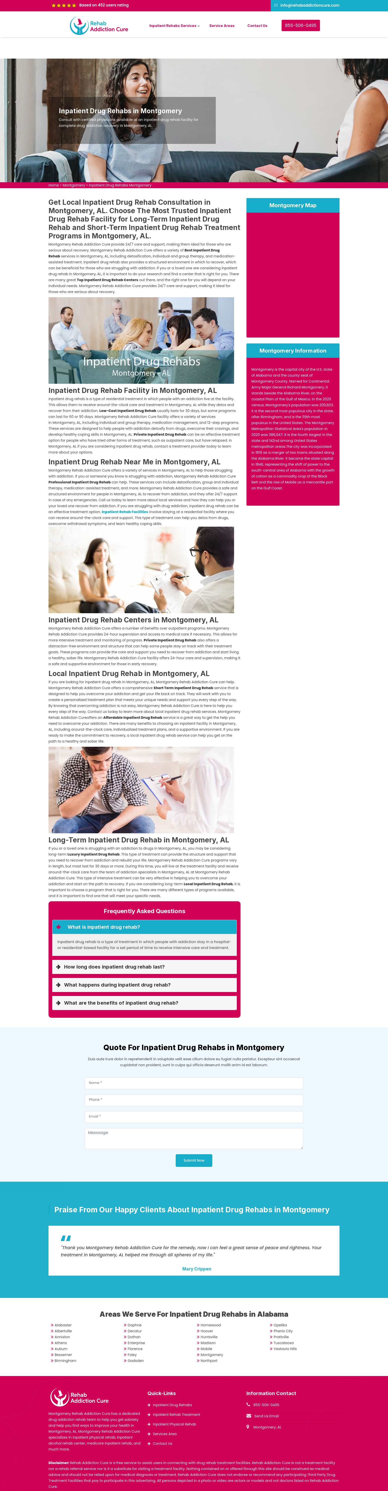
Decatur (135, 1309)
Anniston (62, 1315)
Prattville (281, 1315)
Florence (135, 1327)
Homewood (211, 1303)
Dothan (134, 1315)
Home (53, 163)
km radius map (293, 255)
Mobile (206, 1327)
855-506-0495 (300, 25)
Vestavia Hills (285, 1327)
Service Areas (222, 25)
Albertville (63, 1309)
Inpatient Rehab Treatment (176, 1393)
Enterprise (136, 1321)
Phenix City (283, 1309)
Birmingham (65, 1339)
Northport (209, 1339)
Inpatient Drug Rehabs (172, 1383)
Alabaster (63, 1303)
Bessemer (63, 1333)
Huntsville (209, 1315)
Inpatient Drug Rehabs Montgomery (120, 163)
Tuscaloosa (284, 1321)
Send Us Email (266, 1394)
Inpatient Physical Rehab (174, 1403)
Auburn (61, 1327)
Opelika (280, 1303)
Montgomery (74, 163)
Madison (208, 1321)
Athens (61, 1321)
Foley (132, 1333)
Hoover (207, 1309)
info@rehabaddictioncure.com (310, 5)
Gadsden (136, 1339)
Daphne (135, 1303)
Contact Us (257, 25)
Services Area (165, 1412)
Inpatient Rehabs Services (172, 25)
